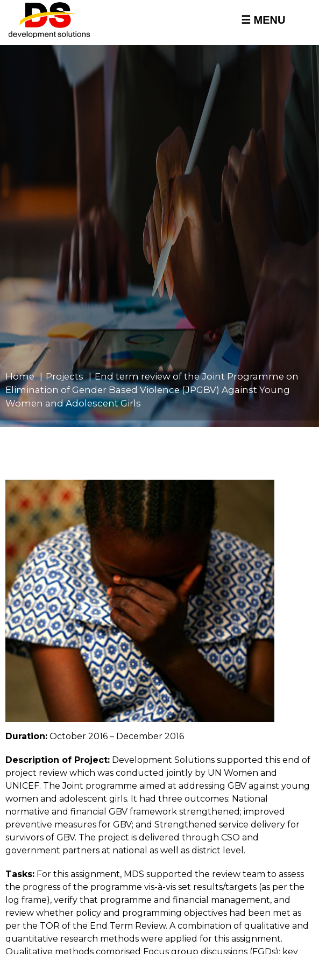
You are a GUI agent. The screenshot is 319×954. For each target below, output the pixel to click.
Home (19, 376)
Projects (64, 376)
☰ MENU (263, 20)
